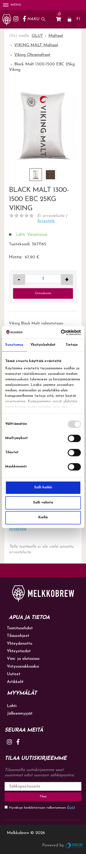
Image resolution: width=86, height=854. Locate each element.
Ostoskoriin (43, 293)
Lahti (12, 706)
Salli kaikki (43, 487)
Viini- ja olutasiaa (23, 659)
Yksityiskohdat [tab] (43, 345)
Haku (33, 19)
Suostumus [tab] (14, 345)
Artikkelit (15, 682)
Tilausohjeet (18, 636)
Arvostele (46, 221)
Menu (12, 5)
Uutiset (13, 674)
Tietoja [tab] (72, 345)
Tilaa (43, 796)
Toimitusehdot (20, 628)
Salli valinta (43, 502)
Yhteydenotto (19, 643)
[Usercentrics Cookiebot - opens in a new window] (61, 332)
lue (71, 807)
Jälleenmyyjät (20, 713)
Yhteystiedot (19, 651)
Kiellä (43, 517)
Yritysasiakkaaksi (23, 666)
